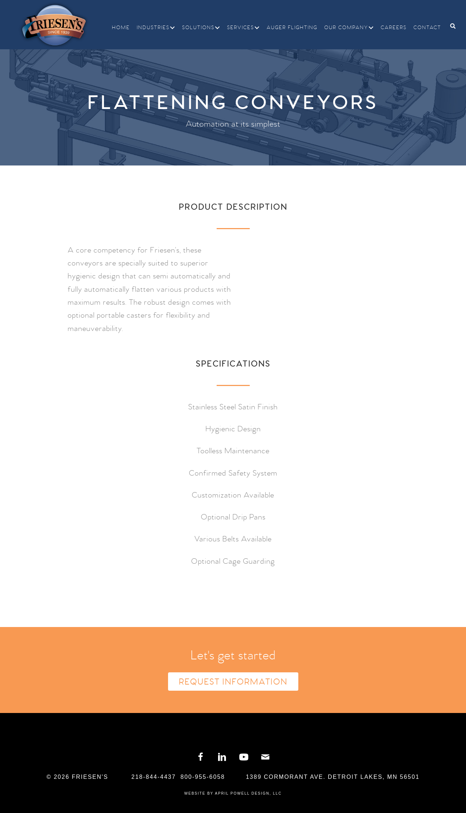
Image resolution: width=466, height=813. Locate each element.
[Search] (450, 26)
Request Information (233, 682)
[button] (172, 28)
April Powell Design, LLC (248, 793)
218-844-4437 (153, 777)
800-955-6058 (203, 777)
